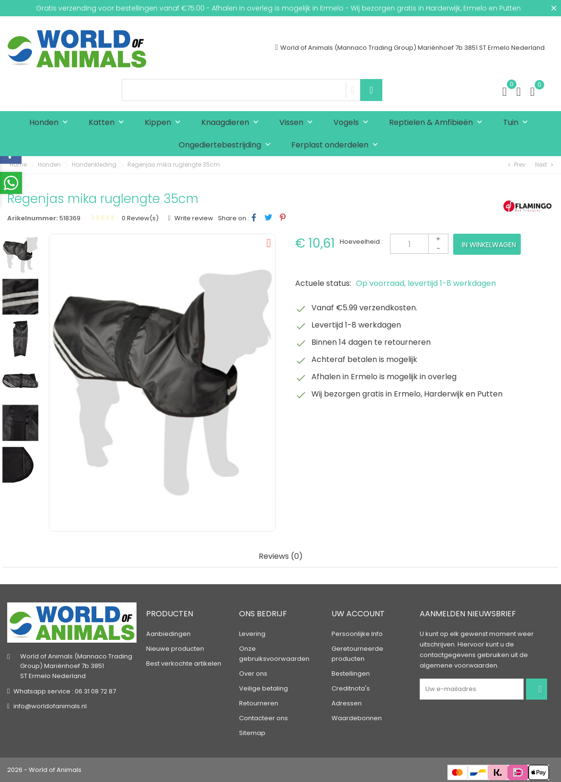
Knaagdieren (232, 122)
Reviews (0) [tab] (281, 557)
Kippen (165, 122)
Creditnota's (351, 688)
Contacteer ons (263, 718)
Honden (50, 122)
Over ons (253, 673)
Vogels (353, 122)
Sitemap (252, 732)
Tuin (517, 122)
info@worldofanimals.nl (50, 706)
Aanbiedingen (168, 633)
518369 (69, 218)
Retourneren (258, 703)
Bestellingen (351, 673)
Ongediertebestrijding (227, 145)
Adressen (347, 703)
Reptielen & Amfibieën (438, 122)
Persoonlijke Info (357, 633)
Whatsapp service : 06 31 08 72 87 (64, 691)
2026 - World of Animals (44, 769)
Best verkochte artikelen (183, 663)
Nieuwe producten (175, 648)
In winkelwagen (489, 244)
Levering (252, 633)
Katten (108, 122)
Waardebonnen (357, 718)
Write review (193, 218)
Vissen (298, 122)
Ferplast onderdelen (336, 145)
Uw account (358, 613)
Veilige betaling (263, 688)
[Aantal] (419, 243)
